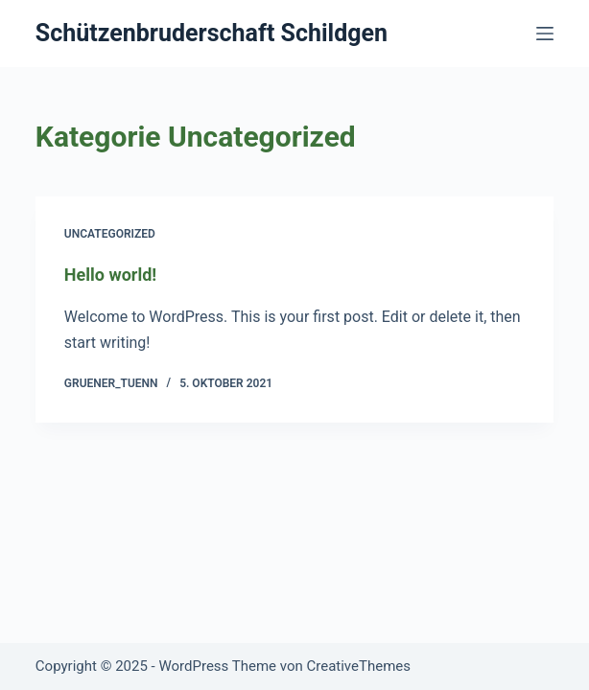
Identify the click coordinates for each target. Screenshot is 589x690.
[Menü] (545, 33)
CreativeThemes (358, 666)
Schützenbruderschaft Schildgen (211, 33)
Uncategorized (109, 234)
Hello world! (110, 274)
